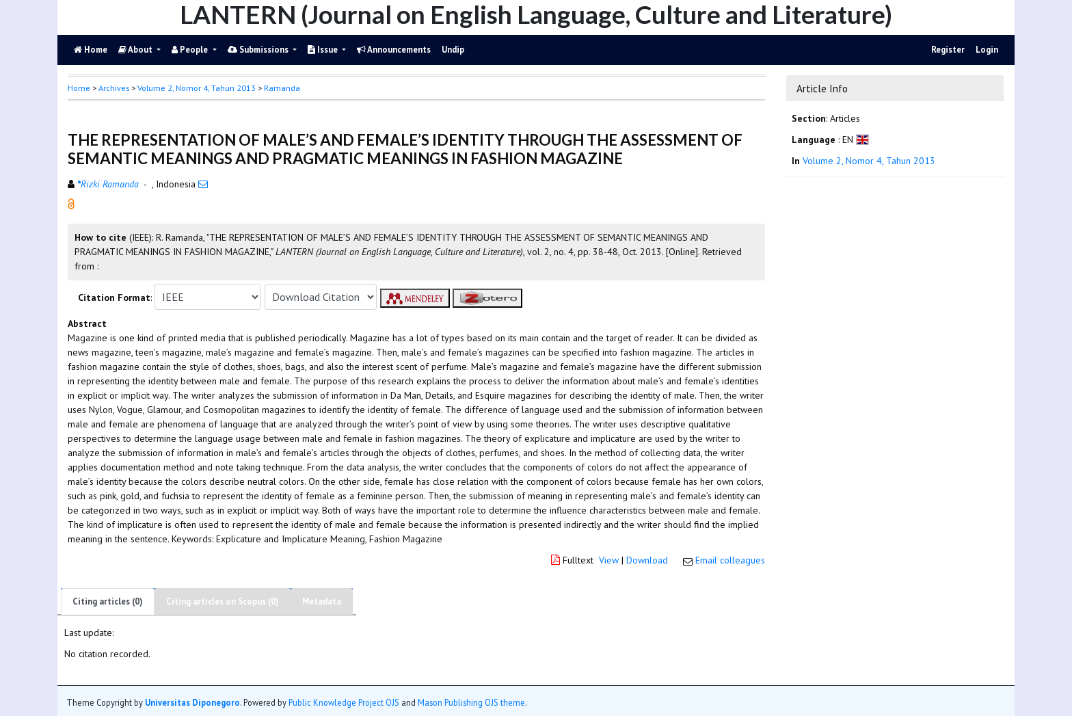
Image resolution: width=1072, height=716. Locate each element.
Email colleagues (730, 560)
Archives (113, 88)
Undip (453, 49)
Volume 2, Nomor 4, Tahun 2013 (196, 88)
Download (647, 560)
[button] (71, 203)
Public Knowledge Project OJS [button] (344, 702)
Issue (324, 49)
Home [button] (79, 88)
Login (987, 49)
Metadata (321, 601)
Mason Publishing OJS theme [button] (471, 702)
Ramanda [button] (282, 88)
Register (948, 49)
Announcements (394, 49)
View (609, 560)
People (191, 49)
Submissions (259, 49)
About (136, 49)
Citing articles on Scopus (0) (222, 601)
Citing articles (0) (107, 601)
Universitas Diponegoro (192, 702)
